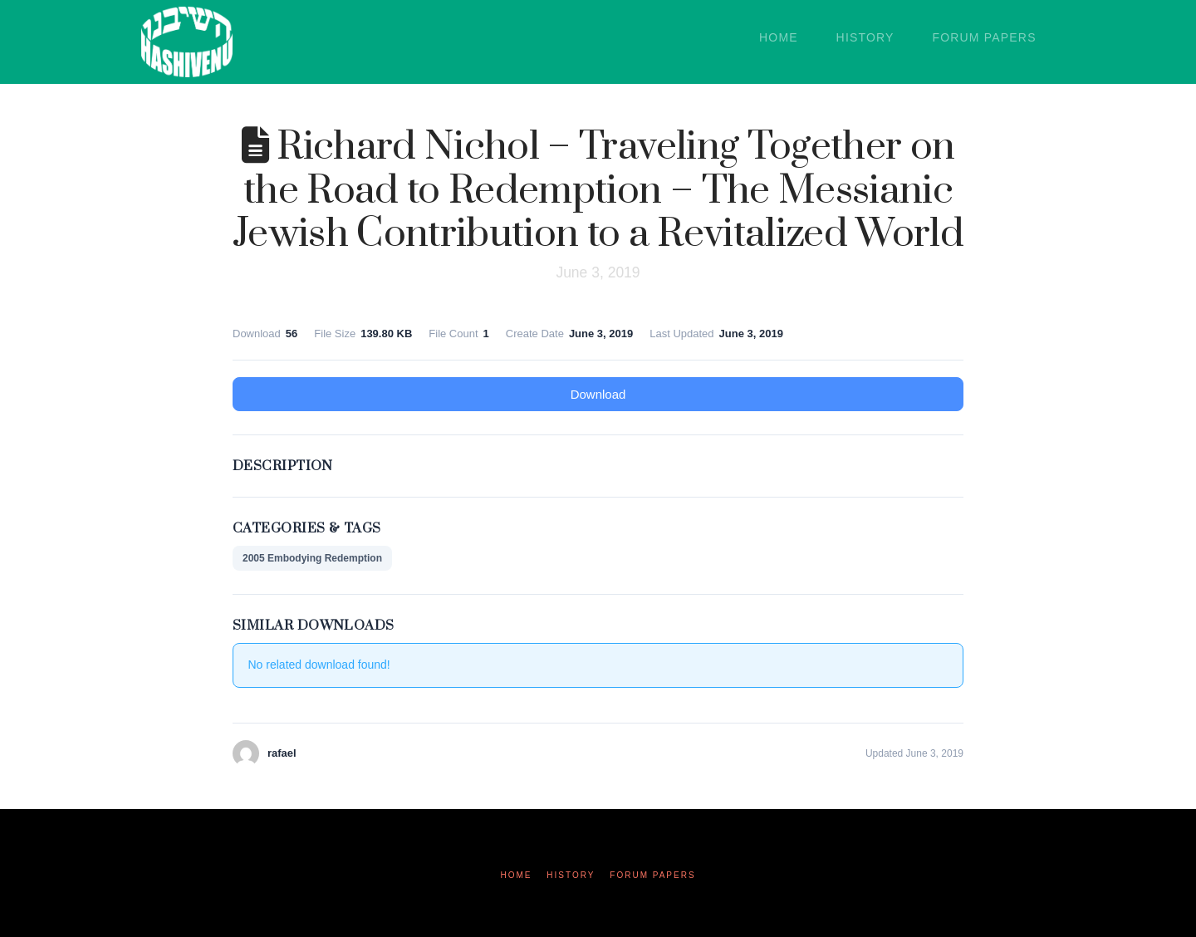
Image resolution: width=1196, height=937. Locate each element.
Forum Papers (652, 875)
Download (598, 394)
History (571, 875)
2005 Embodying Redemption (312, 558)
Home (516, 875)
